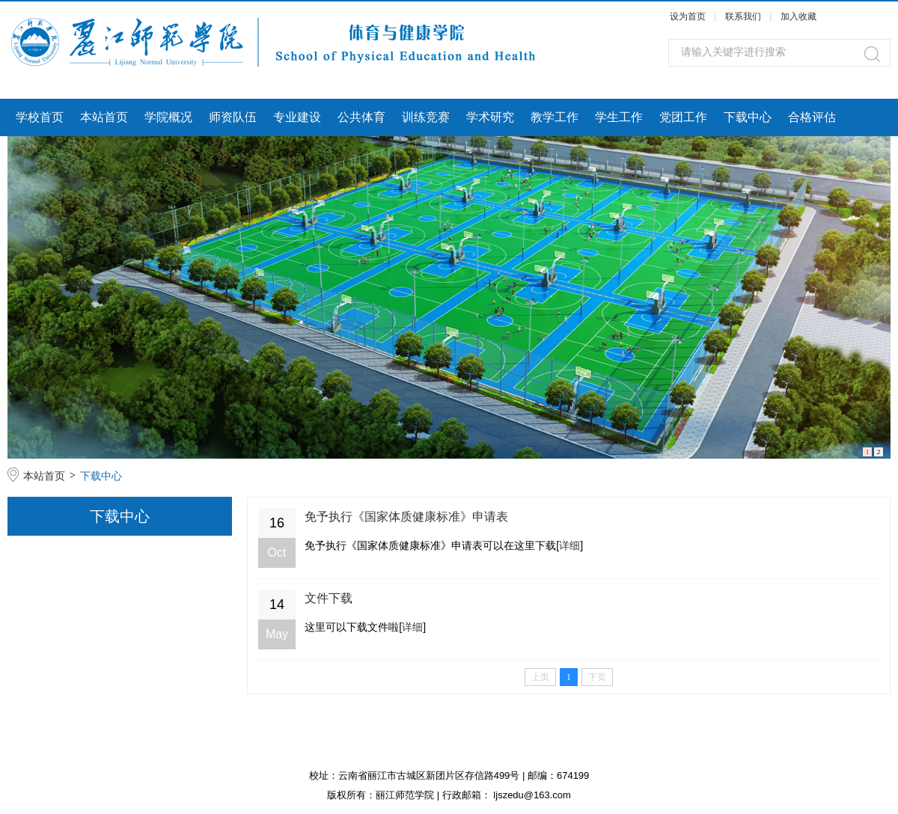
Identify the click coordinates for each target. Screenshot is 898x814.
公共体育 (361, 117)
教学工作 (554, 117)
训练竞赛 (426, 117)
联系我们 (744, 16)
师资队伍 (233, 117)
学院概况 (168, 117)
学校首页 (40, 117)
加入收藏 (798, 16)
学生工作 (619, 117)
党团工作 (683, 117)
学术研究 (490, 117)
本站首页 (104, 117)
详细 (569, 545)
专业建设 (297, 117)
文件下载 (328, 598)
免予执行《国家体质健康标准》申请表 (406, 516)
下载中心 (748, 117)
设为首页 (688, 16)
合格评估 (812, 117)
